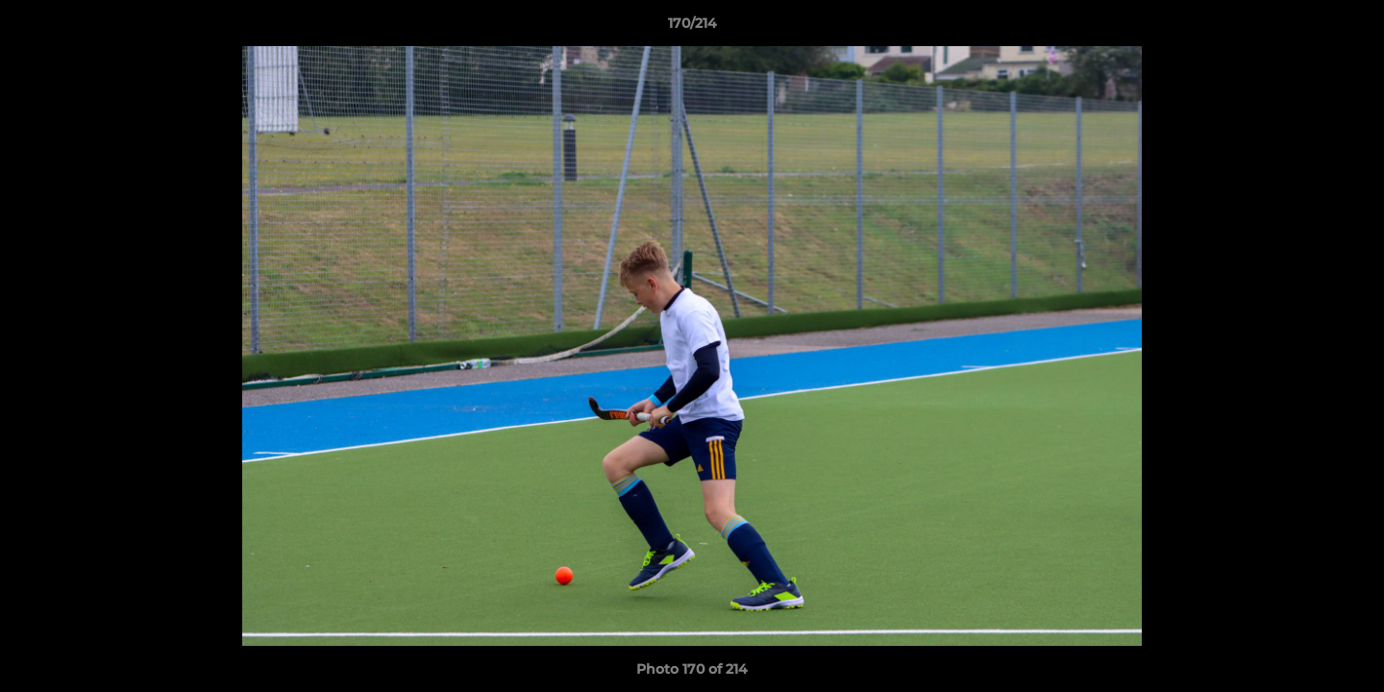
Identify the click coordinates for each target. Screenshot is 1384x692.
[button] (1349, 28)
